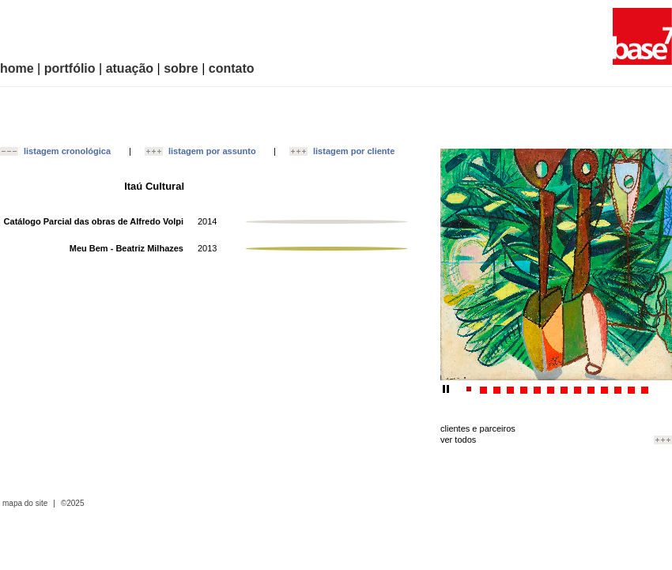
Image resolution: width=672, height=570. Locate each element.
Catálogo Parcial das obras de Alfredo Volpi (93, 221)
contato (232, 68)
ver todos (458, 439)
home (17, 68)
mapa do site (24, 504)
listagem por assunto (212, 151)
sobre (181, 68)
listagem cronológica (67, 151)
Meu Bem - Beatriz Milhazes (126, 248)
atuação (129, 68)
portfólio (70, 68)
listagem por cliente (354, 151)
